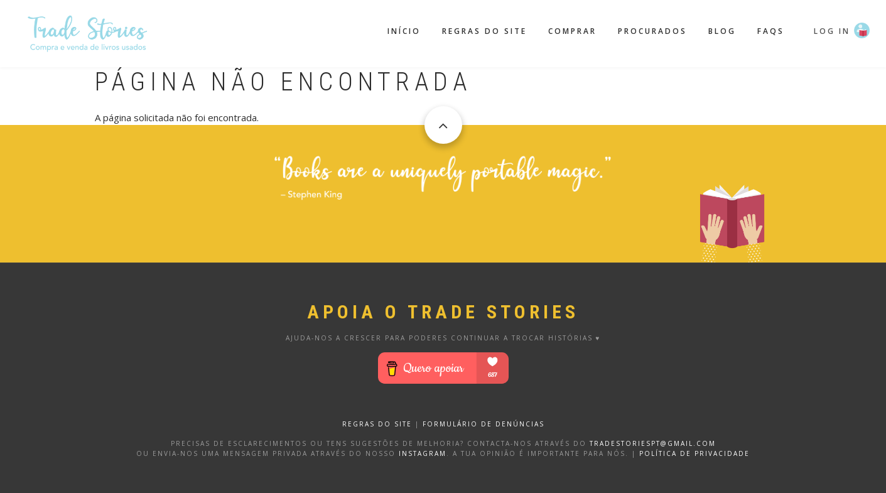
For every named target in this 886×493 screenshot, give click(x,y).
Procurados (652, 31)
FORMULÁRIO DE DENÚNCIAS (483, 424)
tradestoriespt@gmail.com (653, 443)
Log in (832, 31)
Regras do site (484, 31)
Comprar (572, 31)
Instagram (422, 453)
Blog (722, 31)
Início (404, 31)
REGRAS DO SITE (377, 424)
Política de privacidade (694, 453)
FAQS (770, 31)
